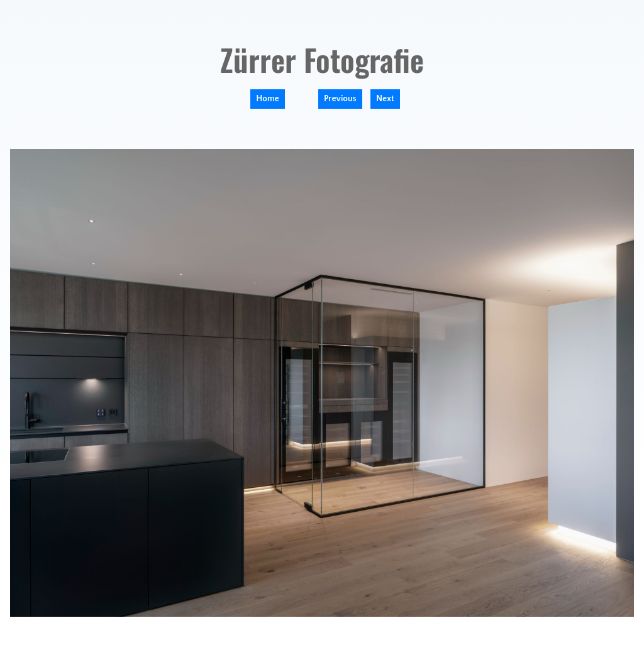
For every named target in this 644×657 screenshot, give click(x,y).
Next (385, 99)
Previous (340, 99)
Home (267, 99)
